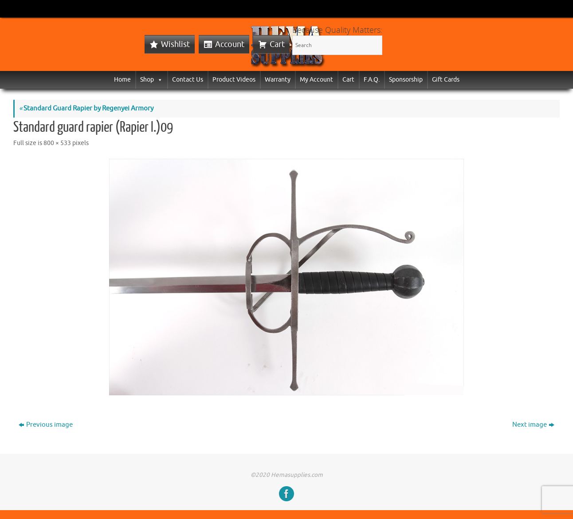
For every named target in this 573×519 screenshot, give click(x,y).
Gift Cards (445, 79)
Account (229, 44)
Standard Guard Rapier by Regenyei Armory (86, 108)
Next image (533, 425)
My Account (316, 79)
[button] (158, 79)
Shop (151, 79)
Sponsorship (406, 79)
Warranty (277, 79)
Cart (277, 44)
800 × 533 (57, 143)
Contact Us (187, 79)
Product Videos (233, 79)
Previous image (46, 425)
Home (122, 79)
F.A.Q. (372, 79)
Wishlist (175, 44)
